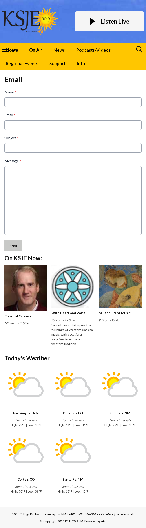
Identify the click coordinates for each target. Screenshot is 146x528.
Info (81, 63)
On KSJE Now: (23, 258)
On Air (35, 50)
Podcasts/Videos (93, 50)
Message (12, 160)
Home (12, 50)
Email (9, 115)
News (59, 50)
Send (13, 246)
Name (10, 92)
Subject (11, 138)
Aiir (103, 521)
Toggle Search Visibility (139, 51)
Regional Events (22, 63)
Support (57, 63)
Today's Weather (27, 358)
